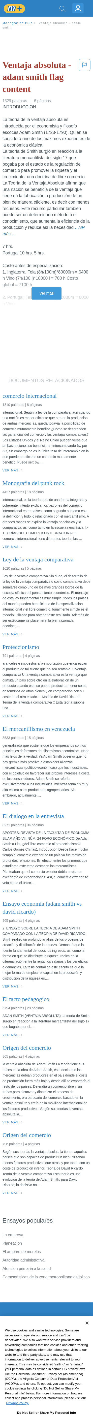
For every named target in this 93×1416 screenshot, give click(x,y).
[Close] (87, 1331)
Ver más (46, 293)
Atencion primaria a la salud (26, 1268)
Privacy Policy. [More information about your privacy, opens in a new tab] (17, 1412)
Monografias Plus (17, 23)
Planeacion (12, 1243)
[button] (85, 78)
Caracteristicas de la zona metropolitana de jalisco (46, 1277)
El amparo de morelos (21, 1252)
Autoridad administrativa (23, 1260)
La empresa (12, 1235)
